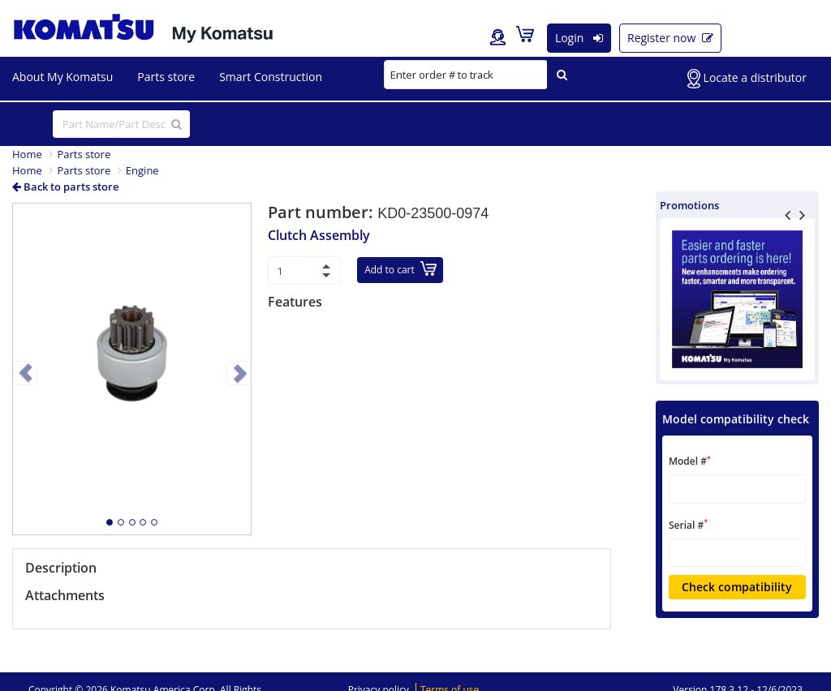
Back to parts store (65, 186)
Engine (142, 170)
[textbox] (737, 488)
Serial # (688, 524)
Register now (670, 37)
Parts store (83, 154)
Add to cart (400, 269)
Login (579, 37)
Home (27, 154)
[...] (121, 124)
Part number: (322, 212)
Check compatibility (737, 586)
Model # (690, 461)
